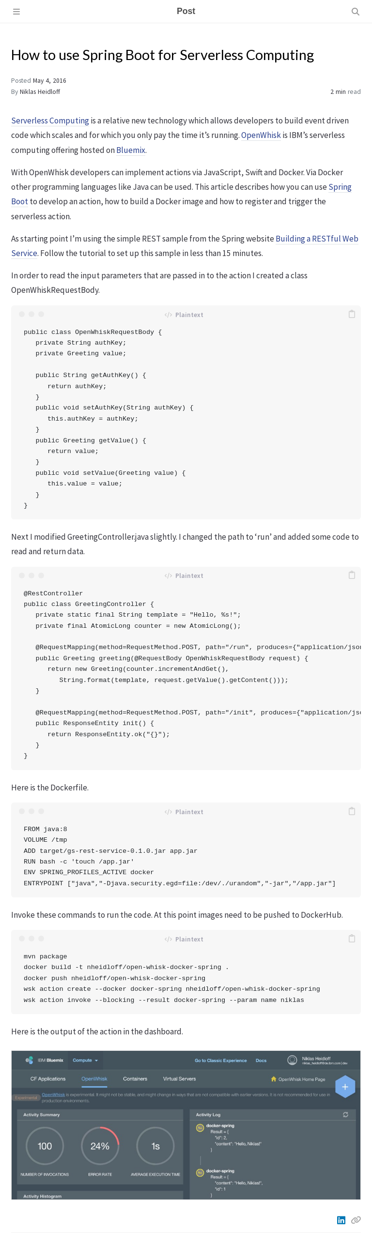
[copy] (352, 314)
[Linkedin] (342, 1220)
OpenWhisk (261, 135)
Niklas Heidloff (40, 92)
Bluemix (130, 150)
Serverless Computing (50, 120)
